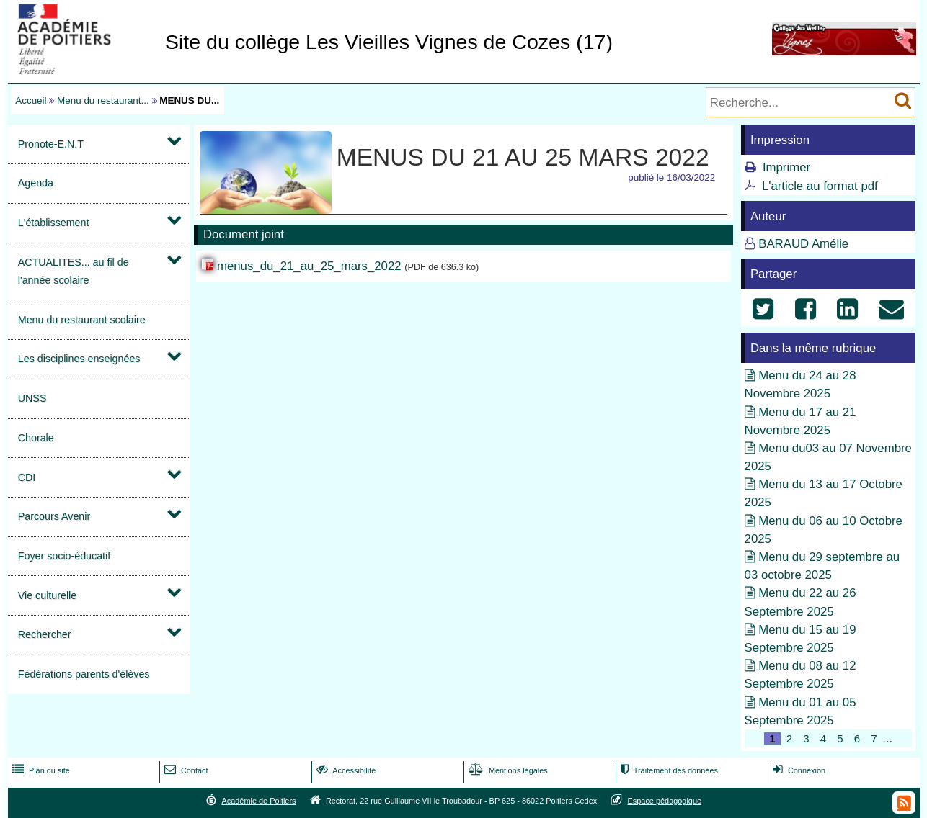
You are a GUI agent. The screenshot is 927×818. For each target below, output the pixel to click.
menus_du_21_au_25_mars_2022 (309, 266)
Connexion (797, 770)
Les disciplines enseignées (79, 358)
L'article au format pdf (820, 186)
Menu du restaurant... (103, 100)
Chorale (36, 438)
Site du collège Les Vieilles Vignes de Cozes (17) (389, 41)
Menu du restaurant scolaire (82, 319)
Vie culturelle (47, 595)
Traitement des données (668, 770)
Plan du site (39, 770)
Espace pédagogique (665, 800)
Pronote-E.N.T (51, 144)
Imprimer (786, 167)
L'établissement (53, 222)
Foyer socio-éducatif (64, 556)
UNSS (32, 398)
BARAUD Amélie (803, 244)
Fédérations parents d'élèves (84, 674)
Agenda (35, 183)
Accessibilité (345, 770)
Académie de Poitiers (258, 800)
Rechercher (44, 634)
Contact (184, 770)
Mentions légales (507, 770)
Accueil (30, 100)
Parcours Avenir (54, 516)
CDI (27, 477)
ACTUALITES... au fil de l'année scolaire (73, 271)
